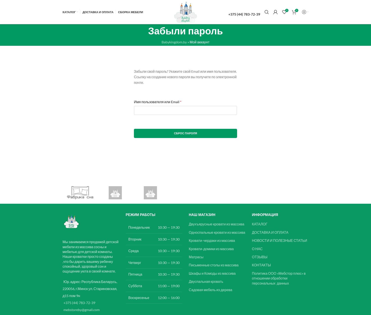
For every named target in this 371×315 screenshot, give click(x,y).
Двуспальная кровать (206, 281)
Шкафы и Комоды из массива (212, 273)
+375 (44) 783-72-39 (79, 303)
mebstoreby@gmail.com (81, 310)
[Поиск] (266, 12)
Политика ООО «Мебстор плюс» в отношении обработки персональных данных (279, 278)
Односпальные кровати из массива (217, 232)
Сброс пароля (185, 133)
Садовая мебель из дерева (210, 290)
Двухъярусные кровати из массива (216, 224)
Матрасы (196, 257)
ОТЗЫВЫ (260, 257)
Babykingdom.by (174, 42)
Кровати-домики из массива (211, 249)
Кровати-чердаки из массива (212, 240)
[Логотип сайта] (185, 11)
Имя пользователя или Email (157, 102)
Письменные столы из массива (214, 265)
